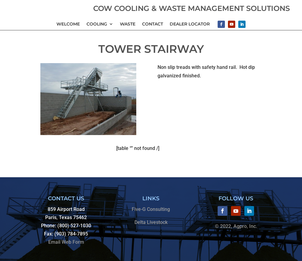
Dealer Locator (190, 24)
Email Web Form (66, 242)
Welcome (68, 24)
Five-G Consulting (151, 209)
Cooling (97, 24)
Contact (152, 24)
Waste (127, 24)
